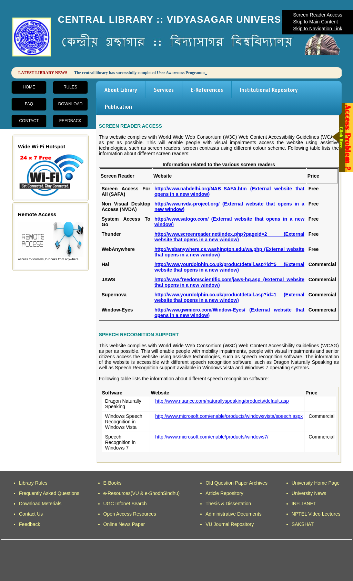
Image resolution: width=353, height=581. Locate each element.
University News (309, 493)
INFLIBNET (304, 503)
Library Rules (33, 483)
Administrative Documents (233, 514)
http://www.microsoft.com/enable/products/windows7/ (211, 437)
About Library (120, 90)
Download (70, 104)
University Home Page (316, 483)
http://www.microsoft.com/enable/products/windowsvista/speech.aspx (229, 416)
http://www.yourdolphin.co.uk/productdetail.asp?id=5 (229, 267)
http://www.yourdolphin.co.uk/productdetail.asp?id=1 (229, 297)
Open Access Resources (129, 514)
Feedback (70, 120)
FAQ (29, 104)
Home (29, 87)
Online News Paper (124, 524)
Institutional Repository (268, 90)
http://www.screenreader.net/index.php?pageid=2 (229, 236)
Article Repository (224, 493)
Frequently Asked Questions (49, 493)
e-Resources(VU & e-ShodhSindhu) (141, 493)
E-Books (112, 483)
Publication (118, 106)
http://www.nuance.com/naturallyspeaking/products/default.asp (222, 401)
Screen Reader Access (317, 15)
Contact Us (31, 514)
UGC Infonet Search (125, 503)
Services (164, 90)
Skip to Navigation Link (317, 28)
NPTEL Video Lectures (316, 514)
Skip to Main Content (315, 21)
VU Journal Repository (229, 524)
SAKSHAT (303, 524)
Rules (70, 87)
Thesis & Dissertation (228, 503)
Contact (29, 120)
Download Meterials (40, 503)
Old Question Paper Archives (236, 483)
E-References (207, 90)
